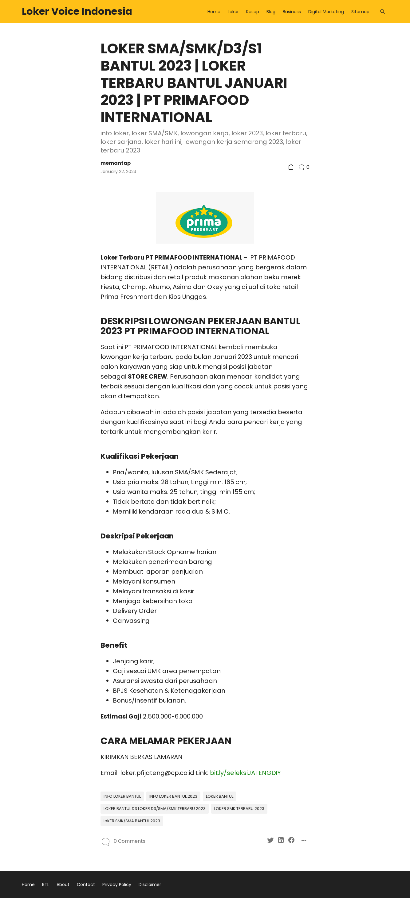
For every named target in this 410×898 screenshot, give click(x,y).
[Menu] (382, 11)
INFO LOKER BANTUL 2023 (173, 796)
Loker (233, 12)
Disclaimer (150, 884)
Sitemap (360, 12)
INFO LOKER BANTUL (122, 796)
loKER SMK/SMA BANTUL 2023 (132, 821)
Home (213, 12)
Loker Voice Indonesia (77, 11)
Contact (86, 884)
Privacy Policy (116, 884)
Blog (270, 12)
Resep (252, 12)
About (63, 884)
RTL (45, 884)
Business (292, 12)
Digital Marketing (326, 12)
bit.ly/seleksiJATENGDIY (245, 773)
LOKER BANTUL (219, 796)
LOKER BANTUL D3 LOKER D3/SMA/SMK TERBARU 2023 (155, 808)
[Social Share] (291, 167)
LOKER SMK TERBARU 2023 (239, 808)
